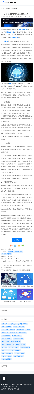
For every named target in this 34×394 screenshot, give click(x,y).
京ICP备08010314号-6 (10, 386)
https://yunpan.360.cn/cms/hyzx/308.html (20, 261)
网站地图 (16, 389)
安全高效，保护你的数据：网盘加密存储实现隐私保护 (25, 301)
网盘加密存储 (23, 29)
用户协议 (10, 389)
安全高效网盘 (18, 251)
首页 (2, 8)
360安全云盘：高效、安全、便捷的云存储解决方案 (25, 286)
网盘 (6, 41)
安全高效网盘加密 (6, 254)
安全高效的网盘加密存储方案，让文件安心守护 (9, 301)
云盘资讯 (8, 8)
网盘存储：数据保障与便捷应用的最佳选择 (18, 270)
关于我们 (3, 389)
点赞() (17, 240)
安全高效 (10, 251)
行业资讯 (14, 8)
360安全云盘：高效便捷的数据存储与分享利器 (9, 286)
